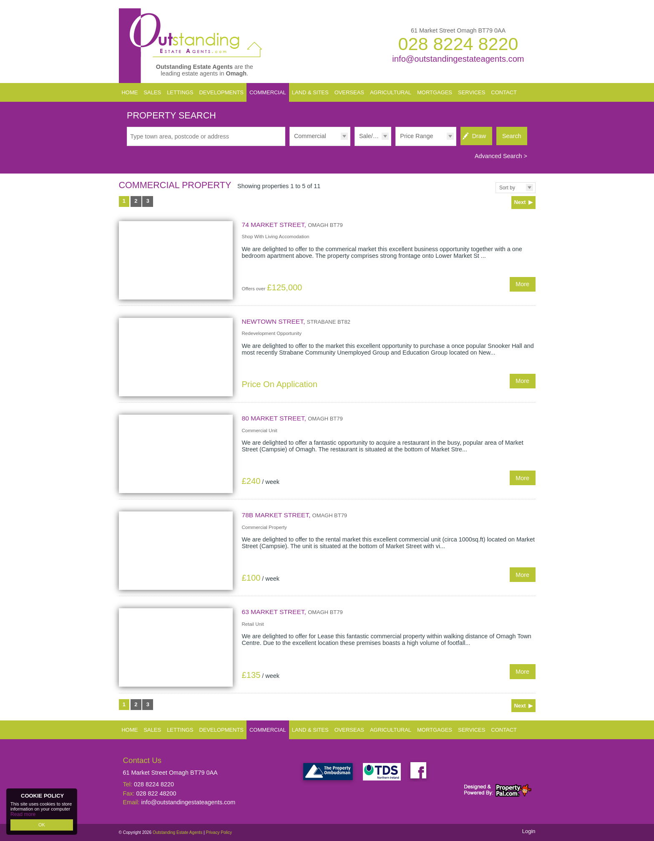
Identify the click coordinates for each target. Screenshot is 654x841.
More (522, 284)
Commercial (310, 136)
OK (41, 824)
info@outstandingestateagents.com (458, 58)
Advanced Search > (501, 156)
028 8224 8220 (458, 44)
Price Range (416, 136)
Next (520, 202)
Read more (21, 814)
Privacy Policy (219, 832)
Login (529, 831)
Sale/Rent (372, 136)
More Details (327, 260)
